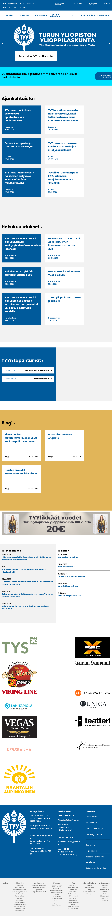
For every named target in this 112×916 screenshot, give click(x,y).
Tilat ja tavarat (20, 902)
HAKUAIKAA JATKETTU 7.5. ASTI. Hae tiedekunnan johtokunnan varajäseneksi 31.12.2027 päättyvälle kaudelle (21, 304)
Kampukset (73, 892)
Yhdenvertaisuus (73, 906)
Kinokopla (57, 901)
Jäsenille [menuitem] (24, 15)
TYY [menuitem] (71, 15)
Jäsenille (20, 883)
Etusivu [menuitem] (9, 15)
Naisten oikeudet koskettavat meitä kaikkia (21, 471)
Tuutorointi (57, 897)
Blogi (89, 890)
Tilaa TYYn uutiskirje (94, 828)
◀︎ (3, 43)
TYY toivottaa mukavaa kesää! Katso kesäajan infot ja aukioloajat (62, 146)
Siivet (57, 895)
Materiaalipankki (73, 908)
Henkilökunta (104, 890)
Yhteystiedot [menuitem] (103, 15)
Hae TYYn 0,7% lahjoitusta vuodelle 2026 (64, 273)
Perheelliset (20, 900)
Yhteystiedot (104, 883)
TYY (73, 883)
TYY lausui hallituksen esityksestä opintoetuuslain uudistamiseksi (18, 115)
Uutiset (89, 886)
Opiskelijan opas (19, 908)
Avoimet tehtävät (89, 892)
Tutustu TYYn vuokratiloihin (105, 76)
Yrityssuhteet (73, 898)
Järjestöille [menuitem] (40, 15)
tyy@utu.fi (45, 825)
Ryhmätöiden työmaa (68, 586)
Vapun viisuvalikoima (68, 557)
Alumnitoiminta (57, 905)
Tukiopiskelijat (57, 899)
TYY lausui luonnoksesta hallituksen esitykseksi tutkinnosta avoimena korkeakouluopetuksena (63, 115)
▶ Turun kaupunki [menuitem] (27, 3)
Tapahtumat (57, 903)
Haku (108, 3)
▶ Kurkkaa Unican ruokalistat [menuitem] (15, 7)
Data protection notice (96, 868)
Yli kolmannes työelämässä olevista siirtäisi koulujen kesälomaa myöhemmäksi (26, 558)
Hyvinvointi (19, 894)
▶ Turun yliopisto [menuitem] (10, 3)
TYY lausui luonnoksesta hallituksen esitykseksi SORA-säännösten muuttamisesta (19, 178)
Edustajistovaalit (57, 892)
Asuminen (19, 898)
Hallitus (104, 888)
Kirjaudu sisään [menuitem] (93, 4)
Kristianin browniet (67, 567)
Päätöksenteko (73, 888)
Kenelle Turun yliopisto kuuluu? (72, 576)
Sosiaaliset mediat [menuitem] (59, 4)
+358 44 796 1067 (44, 828)
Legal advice (91, 851)
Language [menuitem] (78, 3)
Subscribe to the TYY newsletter (95, 859)
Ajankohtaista (89, 883)
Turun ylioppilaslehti (19, 904)
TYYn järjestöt (57, 888)
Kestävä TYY (73, 900)
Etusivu (5, 883)
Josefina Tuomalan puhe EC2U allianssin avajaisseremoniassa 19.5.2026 (63, 178)
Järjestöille (39, 883)
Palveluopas (19, 910)
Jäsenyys (19, 886)
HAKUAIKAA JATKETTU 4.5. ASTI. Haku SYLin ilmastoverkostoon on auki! (64, 244)
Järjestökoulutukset (39, 892)
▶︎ (110, 43)
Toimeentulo (19, 896)
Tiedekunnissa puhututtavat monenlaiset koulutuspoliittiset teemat (21, 438)
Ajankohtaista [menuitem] (88, 15)
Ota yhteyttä (91, 816)
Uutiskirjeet (89, 894)
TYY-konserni (73, 896)
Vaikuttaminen (73, 894)
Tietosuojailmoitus (94, 834)
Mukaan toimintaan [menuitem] (55, 15)
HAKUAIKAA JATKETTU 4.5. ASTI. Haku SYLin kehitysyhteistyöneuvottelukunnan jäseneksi (26, 244)
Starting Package (19, 906)
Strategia (73, 890)
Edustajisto (105, 886)
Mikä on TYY (73, 886)
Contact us (91, 845)
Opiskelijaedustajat (57, 890)
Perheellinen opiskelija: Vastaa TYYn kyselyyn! (19, 144)
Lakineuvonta (92, 822)
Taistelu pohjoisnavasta (69, 596)
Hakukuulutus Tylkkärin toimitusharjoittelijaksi (19, 273)
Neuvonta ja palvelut (20, 892)
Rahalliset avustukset (39, 886)
